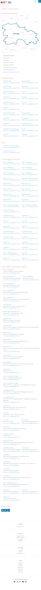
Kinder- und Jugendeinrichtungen (10, 205)
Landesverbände (8, 5)
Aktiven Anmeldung (20, 537)
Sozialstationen (25, 237)
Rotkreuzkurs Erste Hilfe (8, 151)
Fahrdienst (24, 97)
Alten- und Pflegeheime (8, 162)
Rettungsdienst (25, 118)
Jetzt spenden (20, 526)
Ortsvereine (6, 221)
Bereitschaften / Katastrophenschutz (30, 178)
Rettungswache (6, 226)
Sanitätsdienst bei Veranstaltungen (11, 129)
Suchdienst (5, 134)
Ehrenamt (24, 91)
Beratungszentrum (7, 178)
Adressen (20, 562)
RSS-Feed (20, 570)
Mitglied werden (20, 536)
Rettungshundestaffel (26, 123)
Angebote (20, 550)
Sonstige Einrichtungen (8, 231)
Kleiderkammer (25, 215)
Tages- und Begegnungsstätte (10, 253)
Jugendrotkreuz (25, 199)
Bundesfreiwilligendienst (8, 91)
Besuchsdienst (25, 86)
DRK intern (20, 572)
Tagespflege (24, 134)
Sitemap (20, 566)
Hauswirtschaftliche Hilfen (9, 113)
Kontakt (20, 564)
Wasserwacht (25, 253)
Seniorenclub (25, 226)
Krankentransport (26, 113)
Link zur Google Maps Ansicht (13, 72)
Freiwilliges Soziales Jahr (8, 102)
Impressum (20, 569)
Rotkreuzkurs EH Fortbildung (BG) (10, 145)
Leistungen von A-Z (20, 553)
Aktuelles (21, 551)
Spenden (24, 129)
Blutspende (20, 540)
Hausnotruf (24, 102)
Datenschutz (20, 567)
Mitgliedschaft (6, 118)
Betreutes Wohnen (7, 183)
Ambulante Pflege (7, 81)
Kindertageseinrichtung (8, 210)
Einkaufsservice (6, 97)
